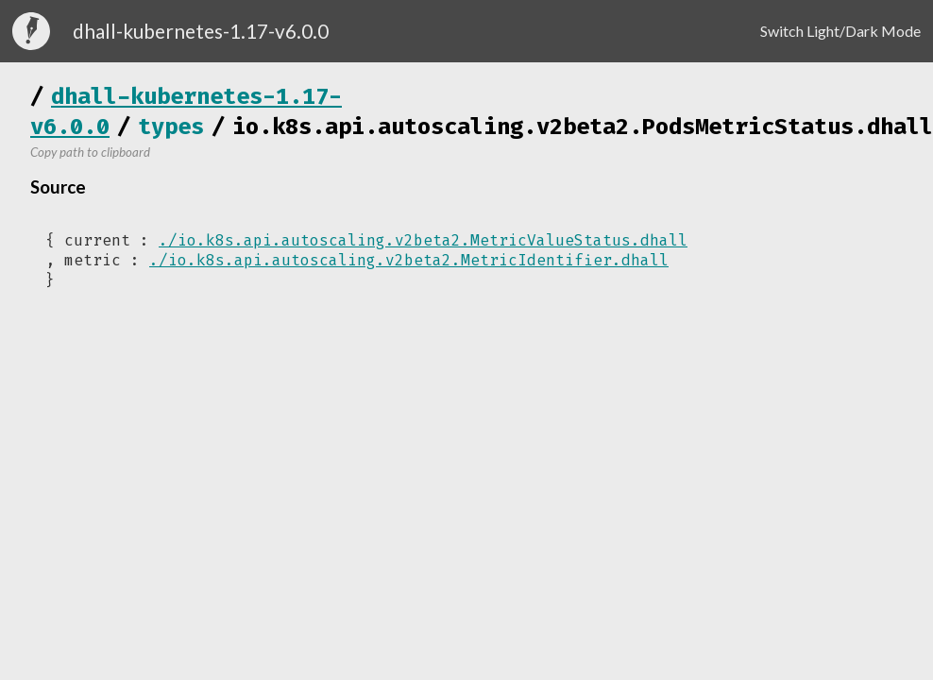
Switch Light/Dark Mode (840, 31)
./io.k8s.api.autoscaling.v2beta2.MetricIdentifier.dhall (409, 260)
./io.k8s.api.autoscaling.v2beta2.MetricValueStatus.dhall (423, 240)
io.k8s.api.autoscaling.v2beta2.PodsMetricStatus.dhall (582, 126)
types (171, 126)
